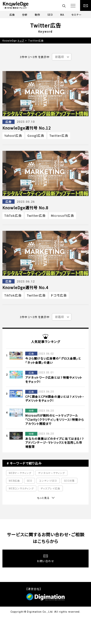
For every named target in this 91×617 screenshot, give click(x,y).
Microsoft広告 (62, 215)
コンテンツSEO (48, 480)
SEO (29, 480)
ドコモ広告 (59, 295)
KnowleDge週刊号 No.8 (25, 208)
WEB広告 (14, 480)
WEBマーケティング (20, 473)
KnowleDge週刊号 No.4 (25, 287)
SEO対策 (69, 480)
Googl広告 (35, 135)
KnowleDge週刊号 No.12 (26, 128)
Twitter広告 (59, 135)
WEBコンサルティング (21, 488)
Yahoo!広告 (13, 135)
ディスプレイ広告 (50, 488)
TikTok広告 (13, 215)
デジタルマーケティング (51, 473)
